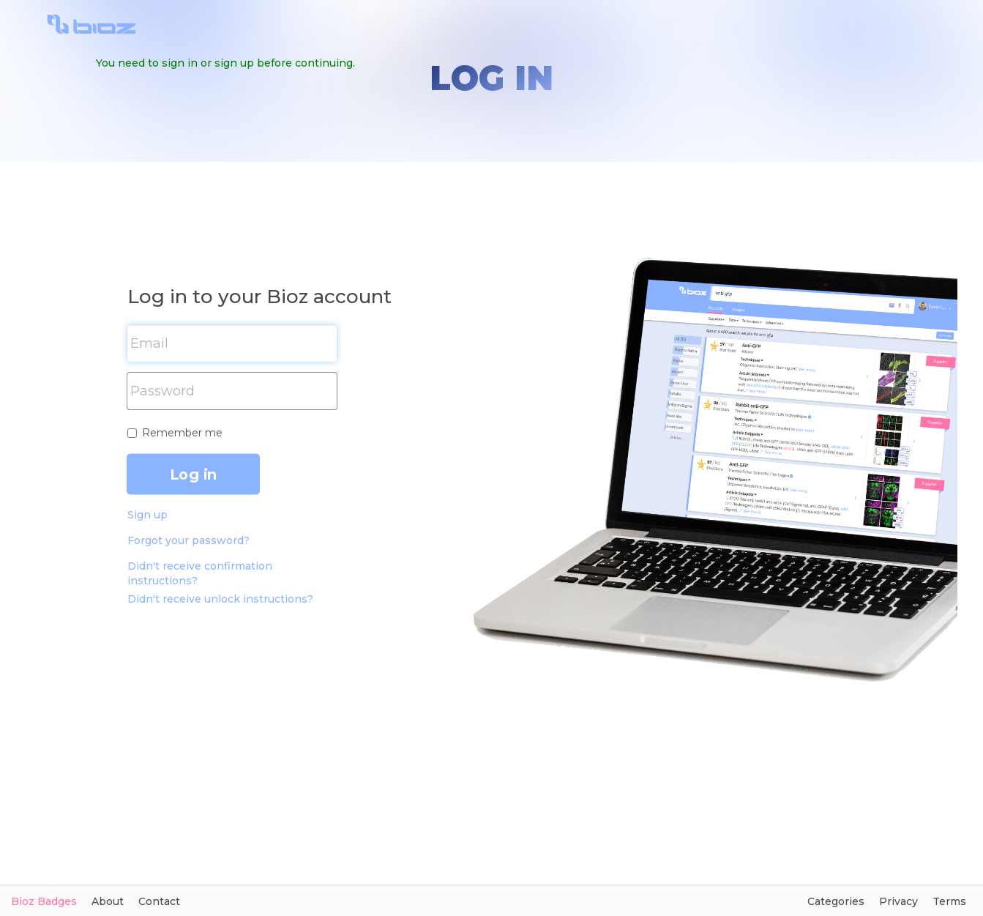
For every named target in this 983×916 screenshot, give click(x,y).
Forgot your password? (188, 540)
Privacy (898, 901)
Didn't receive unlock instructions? (220, 599)
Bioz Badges (44, 901)
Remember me (182, 432)
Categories (835, 901)
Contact (159, 901)
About (107, 901)
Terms (949, 901)
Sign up (147, 514)
